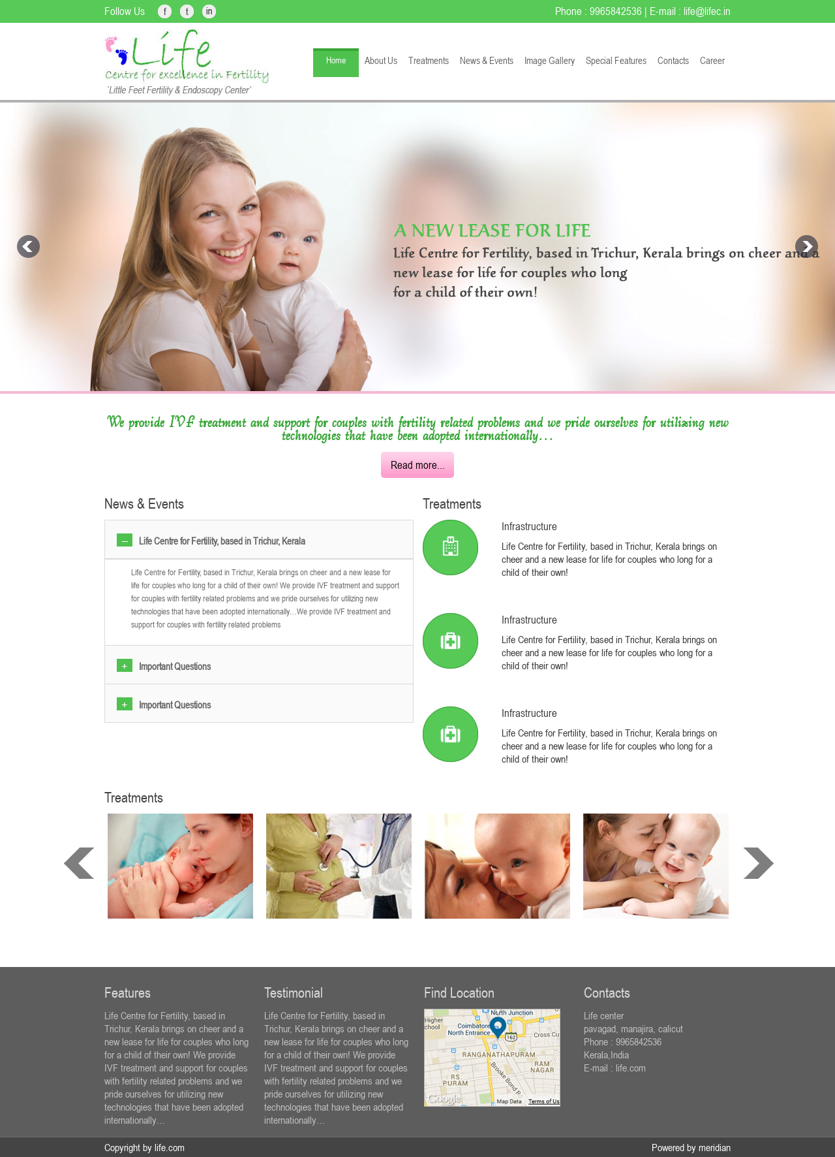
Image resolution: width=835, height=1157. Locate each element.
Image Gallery (549, 60)
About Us (381, 60)
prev (79, 863)
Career (712, 60)
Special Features (616, 60)
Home (336, 60)
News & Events (486, 60)
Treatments (428, 60)
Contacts (673, 60)
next (759, 863)
